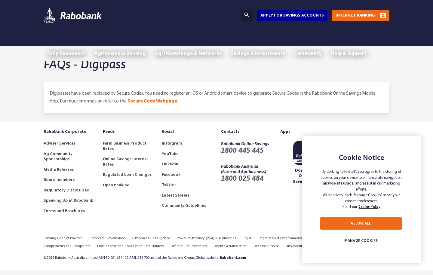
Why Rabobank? (68, 41)
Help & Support (365, 41)
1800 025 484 (242, 183)
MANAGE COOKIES (361, 241)
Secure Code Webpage (152, 106)
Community (322, 41)
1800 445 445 (242, 155)
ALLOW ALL (361, 223)
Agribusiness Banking (124, 41)
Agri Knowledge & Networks (195, 41)
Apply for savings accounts (292, 15)
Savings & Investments (268, 41)
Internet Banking (355, 15)
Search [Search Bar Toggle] (246, 15)
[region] (361, 199)
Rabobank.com (233, 262)
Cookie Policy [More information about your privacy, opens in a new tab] (369, 207)
